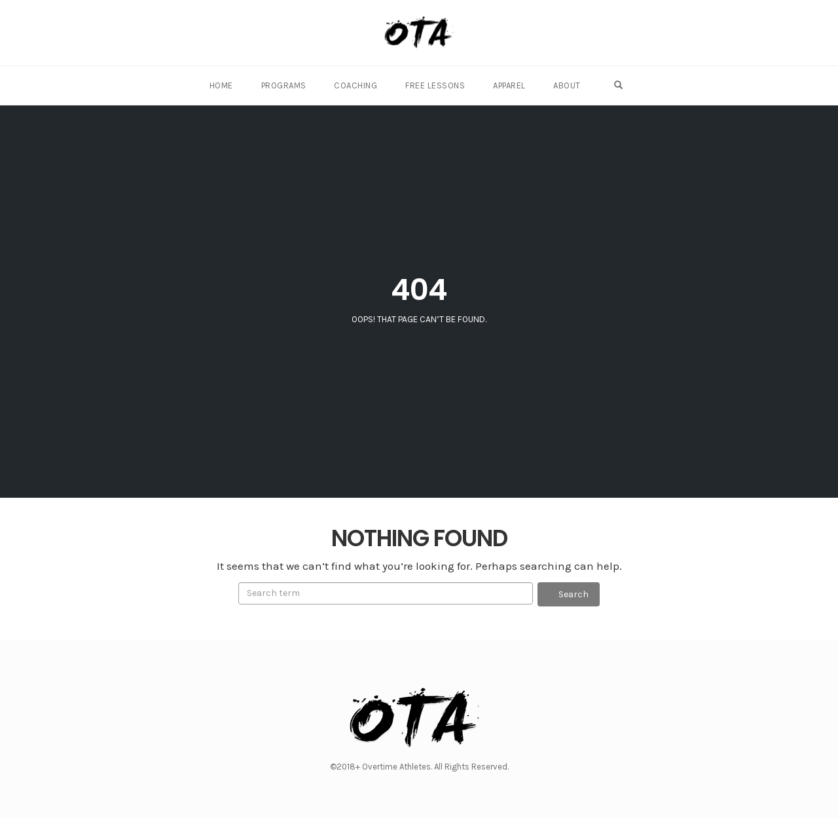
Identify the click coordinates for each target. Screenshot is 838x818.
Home (228, 85)
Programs (288, 85)
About (565, 85)
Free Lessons (436, 85)
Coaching (358, 85)
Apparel (508, 85)
